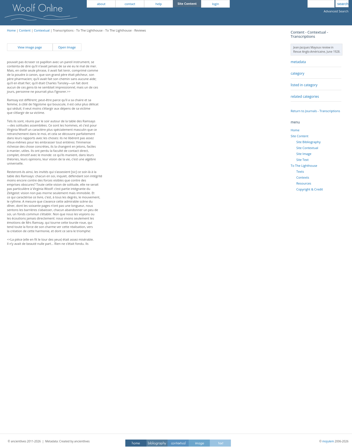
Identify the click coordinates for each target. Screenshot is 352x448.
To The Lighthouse (304, 165)
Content (25, 30)
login (215, 4)
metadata (298, 61)
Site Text (302, 160)
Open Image (67, 47)
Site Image (303, 154)
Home (11, 30)
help (158, 4)
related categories (305, 96)
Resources (303, 183)
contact (129, 4)
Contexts (302, 177)
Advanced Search (336, 11)
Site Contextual (307, 148)
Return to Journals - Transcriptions (315, 111)
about (101, 4)
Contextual (42, 30)
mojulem (328, 441)
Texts (300, 171)
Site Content (299, 136)
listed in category (304, 85)
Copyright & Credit (309, 189)
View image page (30, 47)
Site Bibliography (308, 142)
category (297, 73)
